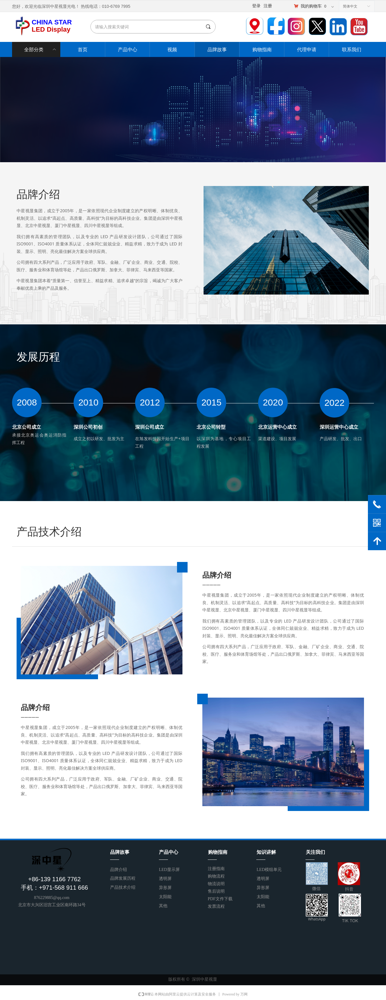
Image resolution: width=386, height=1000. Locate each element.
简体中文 (350, 6)
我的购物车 (311, 6)
